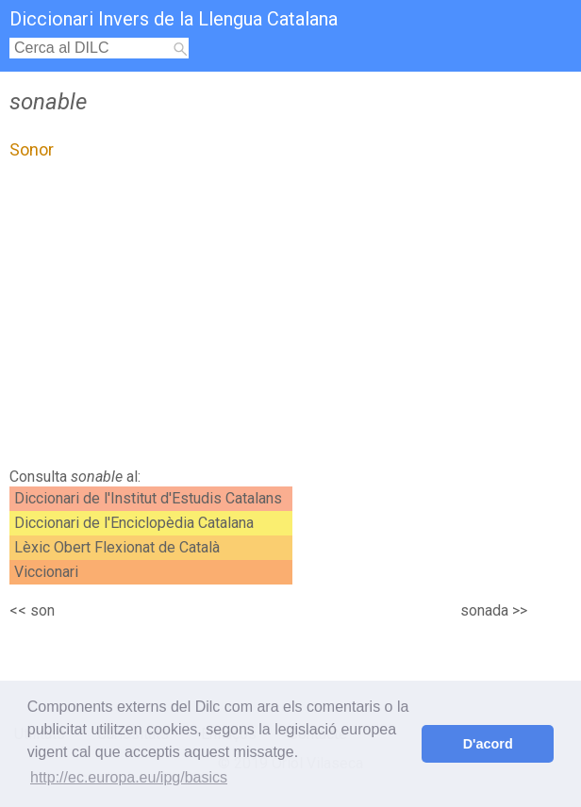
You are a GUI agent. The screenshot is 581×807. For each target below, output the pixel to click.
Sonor (31, 149)
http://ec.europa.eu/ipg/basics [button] (128, 777)
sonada (484, 610)
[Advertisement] (167, 319)
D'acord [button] (488, 743)
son (42, 610)
